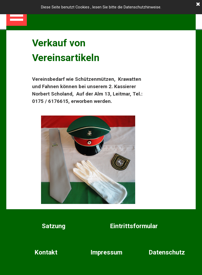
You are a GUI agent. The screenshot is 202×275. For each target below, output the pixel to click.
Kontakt (45, 252)
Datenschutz (167, 252)
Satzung (53, 226)
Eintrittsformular (134, 226)
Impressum (106, 252)
